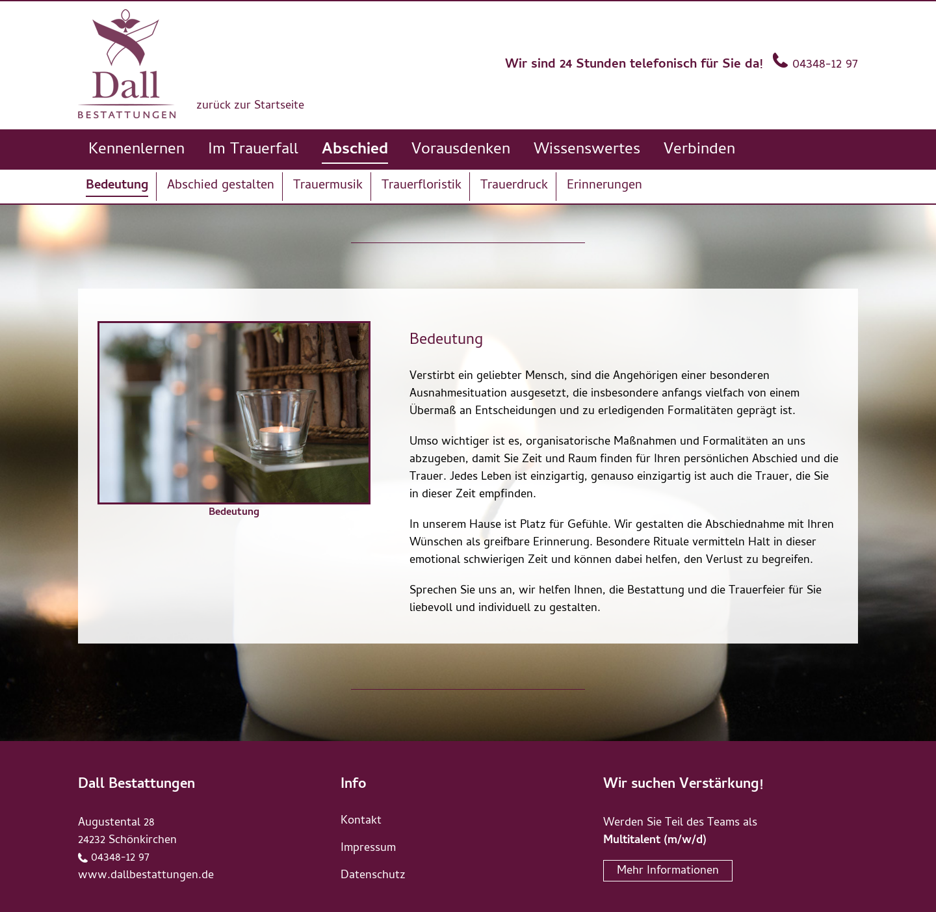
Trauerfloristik (422, 186)
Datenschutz (373, 875)
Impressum (368, 848)
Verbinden (699, 150)
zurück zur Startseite (250, 106)
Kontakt (361, 821)
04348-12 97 (825, 65)
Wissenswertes (587, 150)
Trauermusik (328, 186)
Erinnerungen (604, 186)
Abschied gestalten (220, 186)
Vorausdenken (460, 150)
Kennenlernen (136, 150)
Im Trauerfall (253, 150)
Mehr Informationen (668, 871)
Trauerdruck (514, 186)
